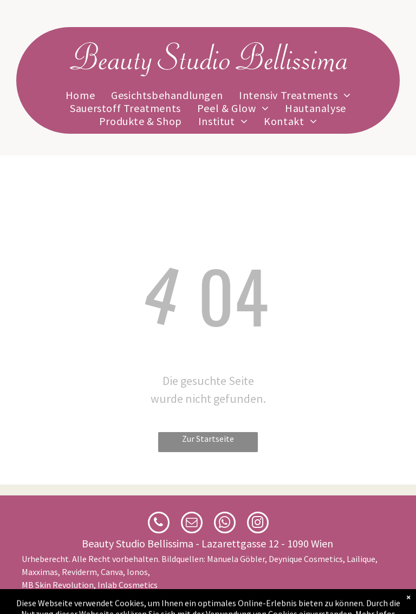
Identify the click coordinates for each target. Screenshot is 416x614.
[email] (192, 524)
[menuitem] (80, 95)
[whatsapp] (225, 524)
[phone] (159, 524)
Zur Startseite (208, 438)
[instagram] (258, 524)
